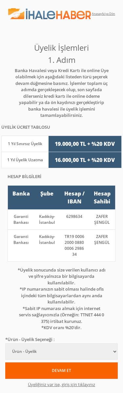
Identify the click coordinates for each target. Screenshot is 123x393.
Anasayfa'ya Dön (103, 14)
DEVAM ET (61, 370)
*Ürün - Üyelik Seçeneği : (30, 339)
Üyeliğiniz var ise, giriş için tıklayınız (61, 384)
